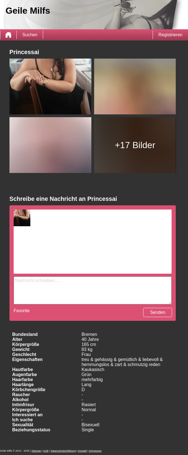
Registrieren (170, 34)
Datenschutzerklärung (63, 450)
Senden (157, 312)
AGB (45, 450)
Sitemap (36, 450)
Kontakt (82, 450)
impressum (95, 450)
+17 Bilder (135, 145)
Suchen (29, 34)
